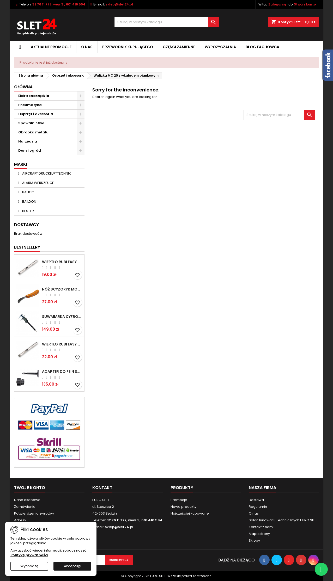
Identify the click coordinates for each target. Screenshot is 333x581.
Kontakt (102, 488)
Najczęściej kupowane (190, 513)
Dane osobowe (27, 499)
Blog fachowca (262, 47)
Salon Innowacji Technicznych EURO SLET (283, 520)
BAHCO (27, 192)
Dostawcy (26, 225)
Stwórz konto (305, 4)
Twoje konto (29, 488)
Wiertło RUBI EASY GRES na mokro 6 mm (62, 262)
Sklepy (254, 540)
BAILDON (28, 201)
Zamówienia (24, 506)
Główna (23, 87)
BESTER (27, 210)
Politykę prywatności (29, 555)
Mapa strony (259, 533)
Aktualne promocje (51, 47)
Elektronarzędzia (33, 95)
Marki (20, 164)
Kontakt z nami (261, 526)
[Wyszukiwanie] (166, 22)
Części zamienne (179, 47)
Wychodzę (29, 566)
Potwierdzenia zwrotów (34, 513)
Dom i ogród (29, 150)
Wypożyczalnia (220, 47)
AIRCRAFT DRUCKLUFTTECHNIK (46, 173)
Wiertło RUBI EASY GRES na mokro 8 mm (62, 344)
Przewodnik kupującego (127, 47)
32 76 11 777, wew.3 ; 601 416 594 (58, 4)
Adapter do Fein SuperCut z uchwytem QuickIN (62, 371)
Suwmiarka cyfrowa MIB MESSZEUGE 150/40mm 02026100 (62, 316)
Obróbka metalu (33, 132)
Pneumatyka (30, 104)
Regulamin (258, 506)
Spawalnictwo (31, 123)
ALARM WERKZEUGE (37, 182)
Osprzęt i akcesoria (35, 114)
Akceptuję (72, 566)
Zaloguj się (277, 4)
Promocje (179, 499)
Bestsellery (27, 247)
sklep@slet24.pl (119, 4)
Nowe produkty (183, 506)
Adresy (20, 520)
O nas (87, 47)
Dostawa (256, 499)
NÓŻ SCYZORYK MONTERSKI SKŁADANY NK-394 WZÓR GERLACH (62, 289)
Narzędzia (27, 141)
